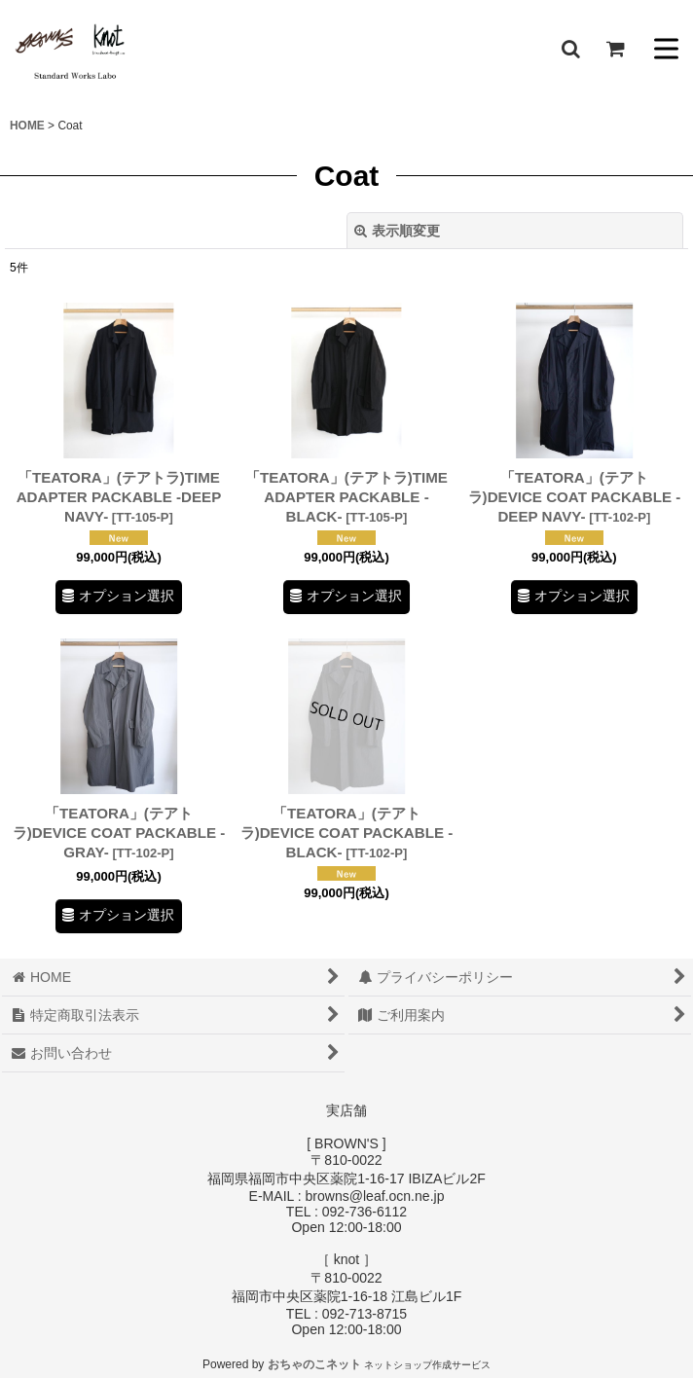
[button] (570, 48)
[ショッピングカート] (615, 48)
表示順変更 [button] (397, 230)
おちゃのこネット (314, 1364)
